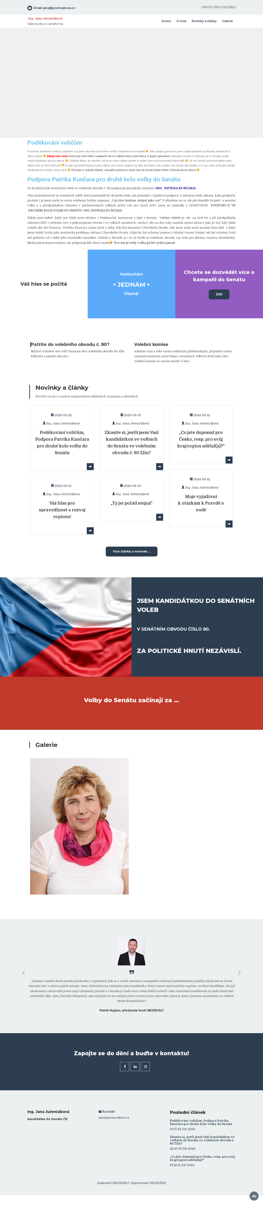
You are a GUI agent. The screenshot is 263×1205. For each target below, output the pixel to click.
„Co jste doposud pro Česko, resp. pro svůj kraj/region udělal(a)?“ (202, 1157)
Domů (166, 20)
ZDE (219, 293)
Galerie (227, 20)
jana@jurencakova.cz (114, 1117)
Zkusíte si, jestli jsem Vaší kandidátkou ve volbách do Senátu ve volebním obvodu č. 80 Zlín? (202, 1140)
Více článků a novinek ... (131, 550)
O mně (181, 20)
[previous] (24, 972)
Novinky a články (204, 20)
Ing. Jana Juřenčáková (45, 17)
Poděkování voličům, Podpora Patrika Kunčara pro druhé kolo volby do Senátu (201, 1121)
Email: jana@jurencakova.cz (51, 7)
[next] (239, 972)
